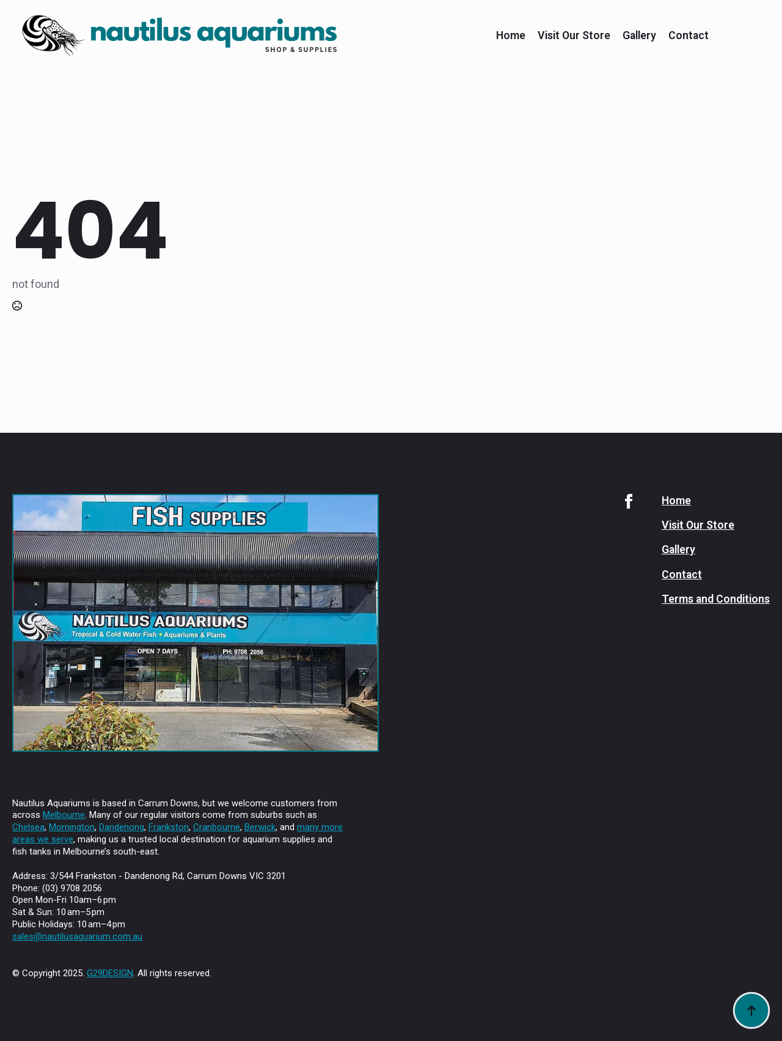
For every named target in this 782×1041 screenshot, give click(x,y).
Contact (688, 35)
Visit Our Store (574, 35)
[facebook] (628, 501)
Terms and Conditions (716, 598)
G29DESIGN (110, 973)
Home (510, 35)
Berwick (260, 827)
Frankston (168, 827)
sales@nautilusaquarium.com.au (77, 936)
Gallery (639, 35)
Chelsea (28, 827)
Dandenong (121, 827)
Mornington (72, 827)
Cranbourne (216, 827)
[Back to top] (751, 1010)
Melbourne (64, 814)
